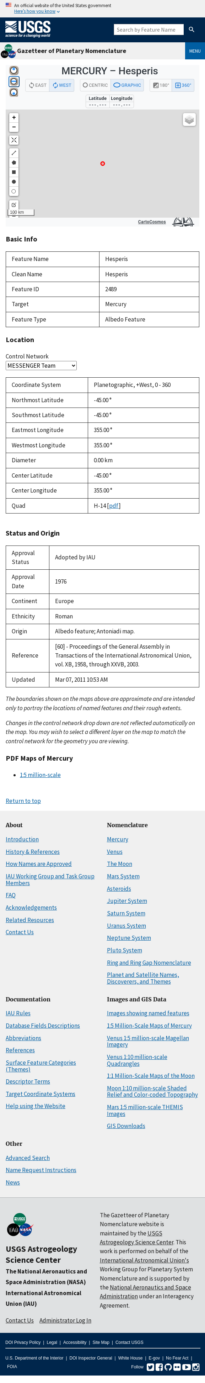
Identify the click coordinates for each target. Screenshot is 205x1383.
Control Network (27, 356)
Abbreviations (23, 1038)
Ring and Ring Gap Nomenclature (149, 963)
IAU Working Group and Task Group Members (50, 879)
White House (130, 1358)
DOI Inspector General (91, 1358)
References (20, 1050)
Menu (195, 51)
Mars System (123, 876)
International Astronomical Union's (144, 1260)
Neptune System (129, 938)
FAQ (11, 895)
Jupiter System (127, 901)
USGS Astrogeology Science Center (41, 1254)
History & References (33, 852)
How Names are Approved (39, 864)
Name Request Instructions (41, 1170)
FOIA (12, 1366)
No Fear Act (177, 1358)
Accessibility (74, 1342)
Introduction (22, 839)
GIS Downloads (126, 1126)
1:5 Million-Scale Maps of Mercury (149, 1026)
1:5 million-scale (40, 775)
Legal (52, 1342)
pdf (114, 506)
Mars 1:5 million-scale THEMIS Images (145, 1110)
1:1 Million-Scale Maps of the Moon (151, 1076)
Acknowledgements (31, 907)
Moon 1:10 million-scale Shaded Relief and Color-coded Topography (152, 1091)
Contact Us (20, 932)
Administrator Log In (65, 1320)
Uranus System (126, 926)
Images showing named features (148, 1013)
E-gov (154, 1358)
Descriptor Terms (28, 1081)
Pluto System (124, 950)
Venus (115, 852)
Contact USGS (129, 1342)
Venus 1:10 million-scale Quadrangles (137, 1060)
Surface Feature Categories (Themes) (41, 1066)
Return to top (23, 801)
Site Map (100, 1342)
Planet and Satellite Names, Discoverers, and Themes (143, 978)
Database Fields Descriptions (43, 1026)
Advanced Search (28, 1158)
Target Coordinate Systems (40, 1094)
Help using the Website (35, 1106)
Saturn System (126, 913)
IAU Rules (18, 1013)
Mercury (117, 839)
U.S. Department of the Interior (34, 1358)
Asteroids (119, 889)
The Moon (119, 864)
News (13, 1182)
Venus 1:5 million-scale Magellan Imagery (148, 1041)
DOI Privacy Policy (23, 1342)
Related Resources (30, 920)
